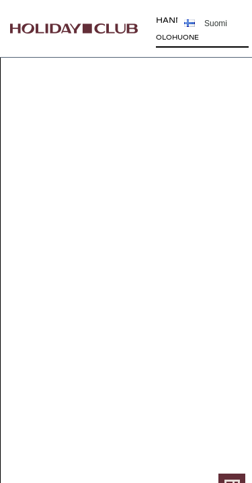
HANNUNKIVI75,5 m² (184, 30)
